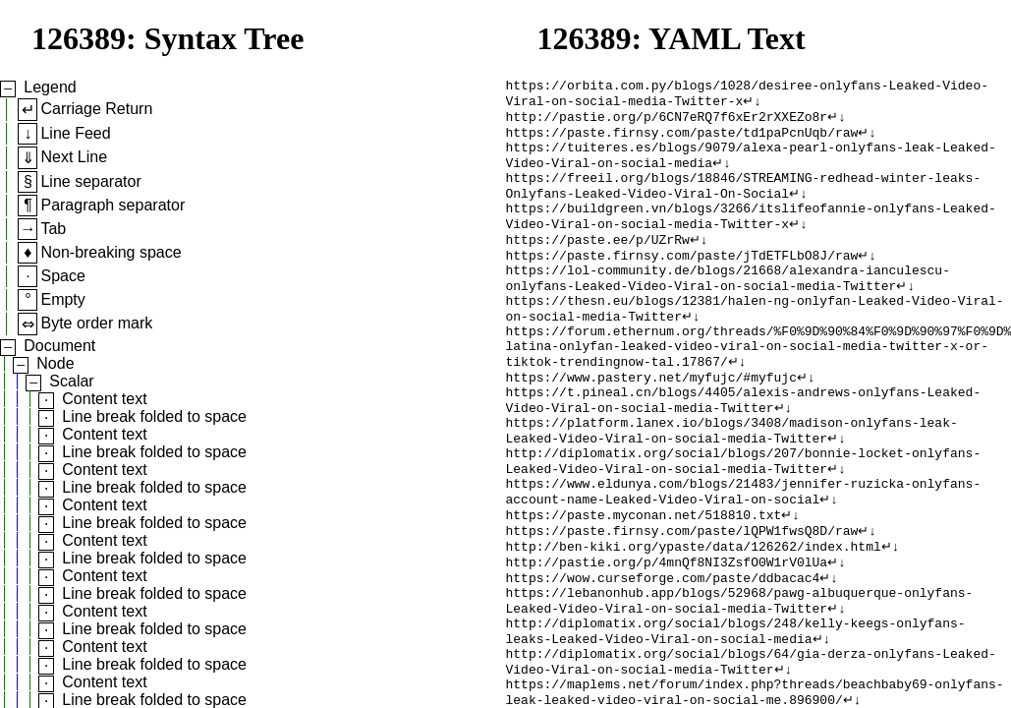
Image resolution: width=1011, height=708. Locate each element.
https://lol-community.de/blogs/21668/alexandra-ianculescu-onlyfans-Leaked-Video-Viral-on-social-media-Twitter (728, 308)
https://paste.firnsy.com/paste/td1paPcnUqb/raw (682, 140)
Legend (50, 87)
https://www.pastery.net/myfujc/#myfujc (651, 424)
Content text (104, 398)
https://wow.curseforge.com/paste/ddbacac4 (663, 654)
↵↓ (752, 105)
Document (59, 345)
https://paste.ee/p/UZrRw (598, 264)
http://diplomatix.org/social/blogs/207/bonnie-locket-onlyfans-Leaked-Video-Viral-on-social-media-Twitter (744, 521)
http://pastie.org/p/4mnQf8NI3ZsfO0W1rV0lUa (667, 636)
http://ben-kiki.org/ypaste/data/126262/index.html (693, 618)
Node (55, 363)
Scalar (71, 381)
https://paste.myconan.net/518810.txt (644, 583)
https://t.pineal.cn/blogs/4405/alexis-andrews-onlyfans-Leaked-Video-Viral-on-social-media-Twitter (744, 450)
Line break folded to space (154, 416)
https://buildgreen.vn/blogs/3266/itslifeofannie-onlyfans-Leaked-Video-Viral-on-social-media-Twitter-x (751, 238)
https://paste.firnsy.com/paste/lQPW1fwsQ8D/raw (682, 601)
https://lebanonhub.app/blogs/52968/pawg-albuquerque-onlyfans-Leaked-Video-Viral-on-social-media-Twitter (740, 680)
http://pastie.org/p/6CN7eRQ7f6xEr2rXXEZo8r (667, 123)
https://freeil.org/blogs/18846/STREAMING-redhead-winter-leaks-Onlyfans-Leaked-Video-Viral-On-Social (744, 202)
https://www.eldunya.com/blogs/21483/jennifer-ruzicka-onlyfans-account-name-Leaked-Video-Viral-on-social (744, 556)
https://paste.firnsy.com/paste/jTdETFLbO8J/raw (682, 282)
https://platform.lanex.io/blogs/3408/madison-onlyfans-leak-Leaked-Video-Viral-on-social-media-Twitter (732, 485)
